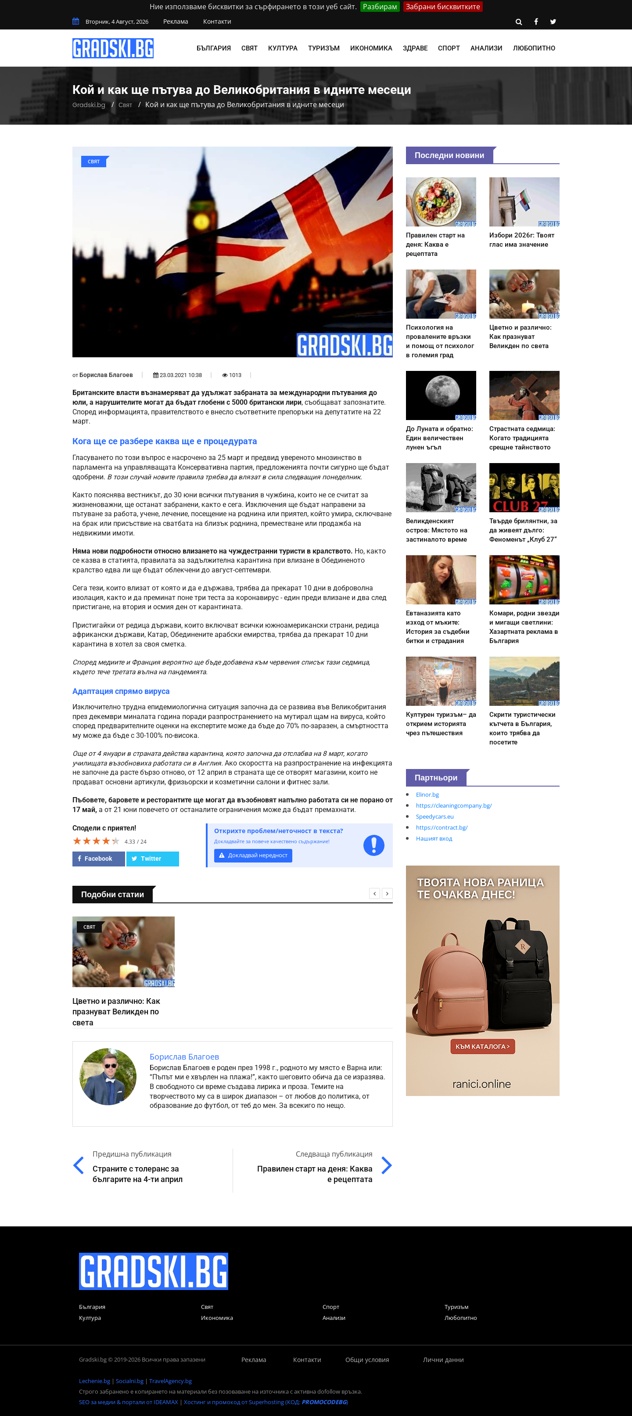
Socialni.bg (130, 1381)
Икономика (371, 48)
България (214, 48)
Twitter (146, 858)
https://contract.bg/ (442, 827)
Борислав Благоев (106, 374)
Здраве (415, 48)
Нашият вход (434, 838)
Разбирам (380, 6)
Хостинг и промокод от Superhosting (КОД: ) (266, 1402)
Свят (249, 48)
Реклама (175, 21)
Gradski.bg (88, 105)
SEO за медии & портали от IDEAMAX (128, 1402)
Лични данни (443, 1359)
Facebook (95, 858)
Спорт (449, 48)
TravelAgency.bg (170, 1381)
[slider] (96, 840)
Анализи (486, 48)
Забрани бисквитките (443, 6)
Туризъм (324, 48)
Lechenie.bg (94, 1381)
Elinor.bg (427, 794)
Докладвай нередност (253, 855)
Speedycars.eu (435, 816)
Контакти (217, 21)
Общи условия (367, 1359)
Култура (283, 48)
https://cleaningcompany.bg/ (454, 805)
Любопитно (534, 48)
